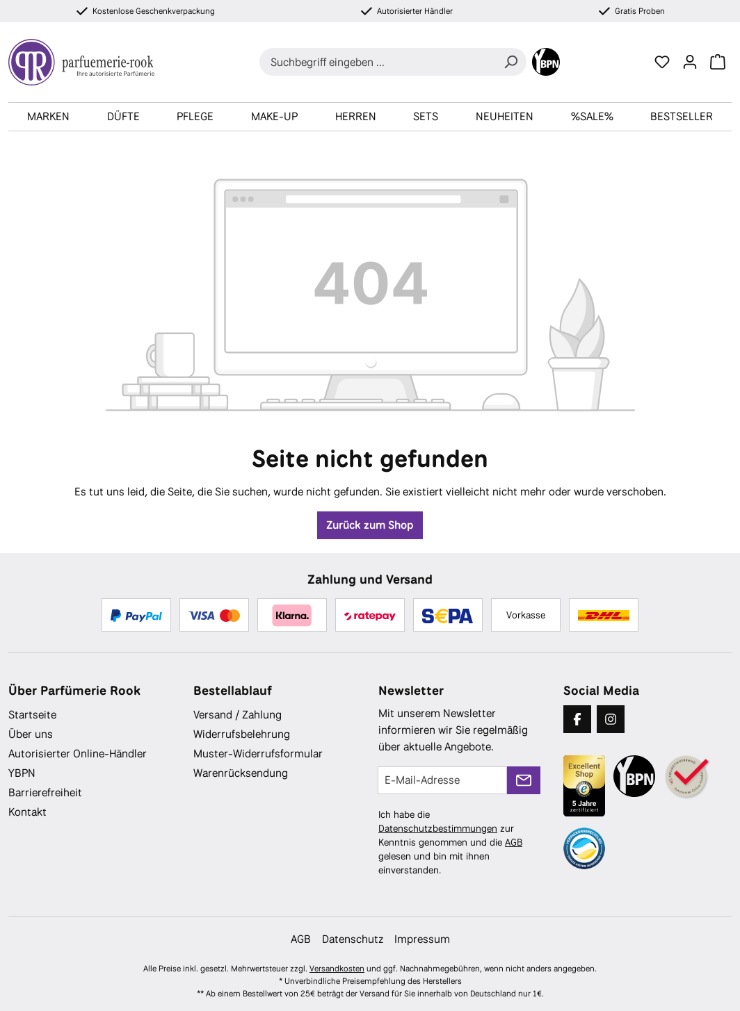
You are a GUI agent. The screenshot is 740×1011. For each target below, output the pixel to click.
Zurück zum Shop (370, 525)
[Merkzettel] (662, 62)
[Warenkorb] (718, 62)
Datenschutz (352, 939)
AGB (513, 842)
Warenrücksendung (240, 773)
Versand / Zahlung (237, 714)
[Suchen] (510, 62)
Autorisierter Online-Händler (77, 753)
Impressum (422, 939)
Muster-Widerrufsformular (258, 753)
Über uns (30, 734)
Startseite (32, 714)
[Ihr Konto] (690, 62)
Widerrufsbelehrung (241, 734)
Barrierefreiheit (45, 792)
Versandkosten (336, 968)
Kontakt (27, 812)
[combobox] (377, 62)
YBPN (21, 773)
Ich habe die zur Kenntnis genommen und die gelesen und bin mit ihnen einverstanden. (450, 842)
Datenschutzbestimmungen (437, 828)
